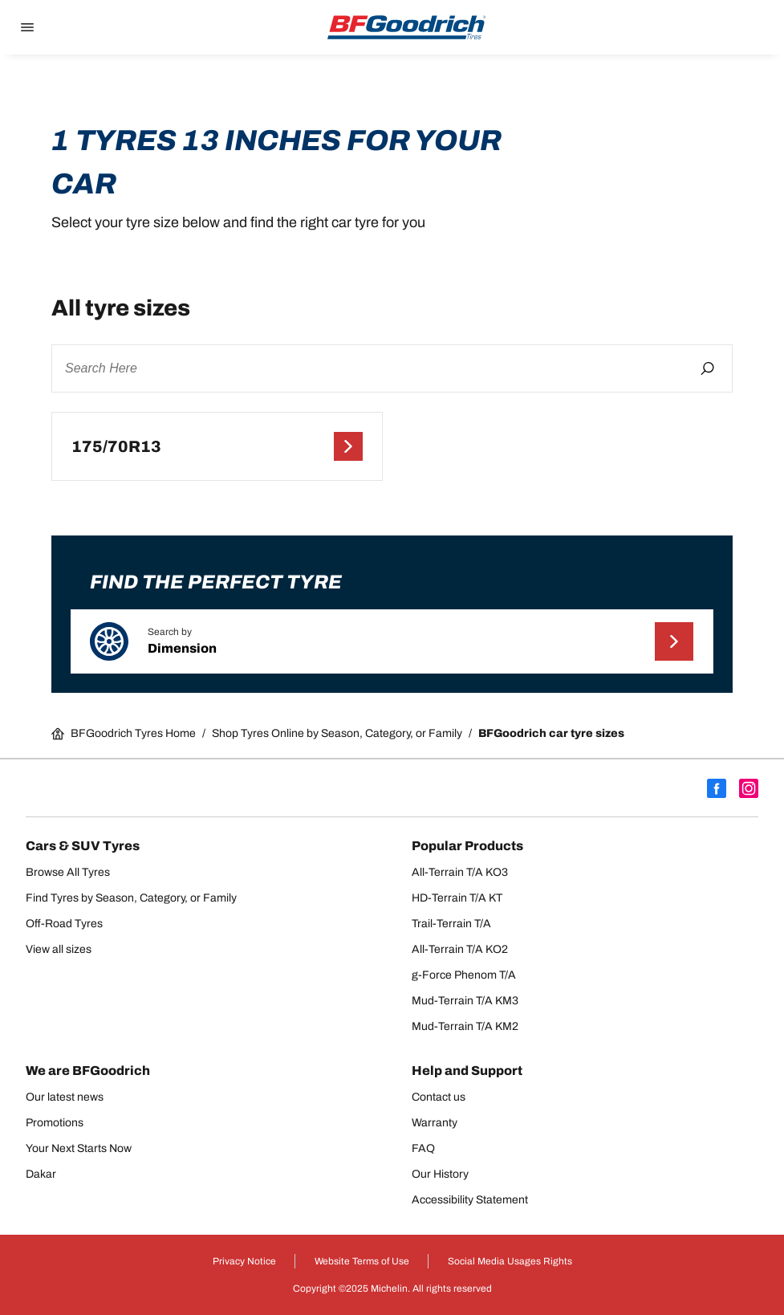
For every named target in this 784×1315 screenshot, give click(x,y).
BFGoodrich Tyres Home (123, 733)
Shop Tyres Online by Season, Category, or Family (337, 733)
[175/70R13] (217, 446)
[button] (392, 641)
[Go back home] (406, 27)
